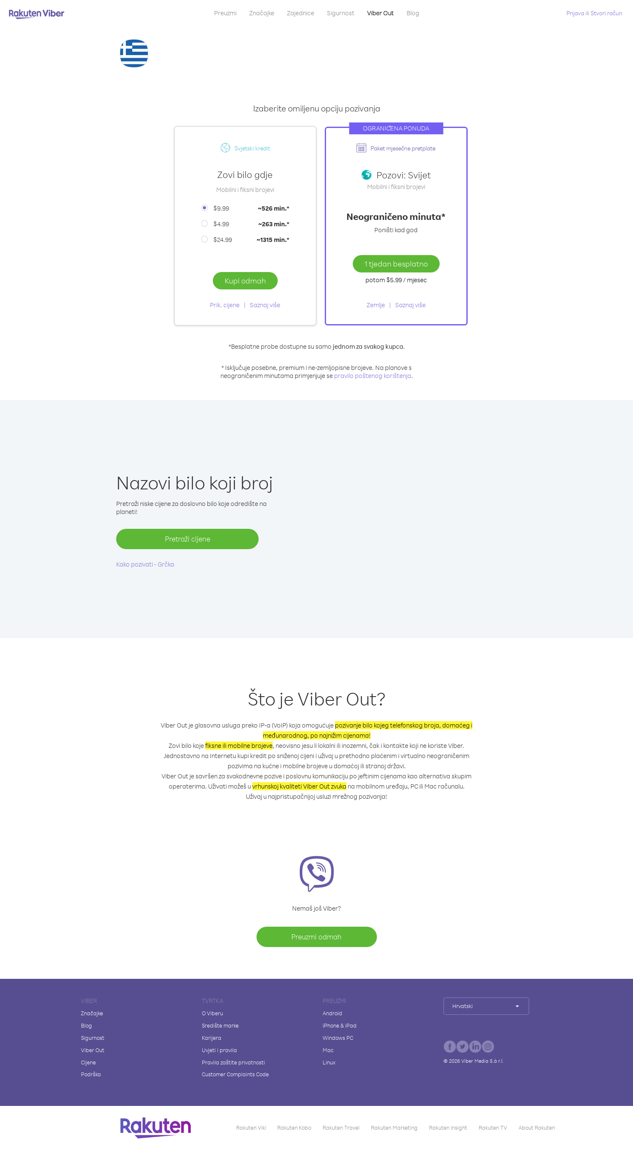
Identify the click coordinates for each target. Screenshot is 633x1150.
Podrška (91, 1074)
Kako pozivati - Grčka (145, 564)
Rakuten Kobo (294, 1127)
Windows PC (338, 1037)
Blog (413, 13)
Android (332, 1013)
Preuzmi (225, 13)
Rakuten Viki (251, 1127)
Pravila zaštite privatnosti (233, 1062)
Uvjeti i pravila (219, 1050)
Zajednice (300, 13)
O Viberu (212, 1013)
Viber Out (380, 13)
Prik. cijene (225, 305)
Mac (328, 1050)
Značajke (261, 13)
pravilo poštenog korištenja (372, 376)
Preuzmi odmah (316, 936)
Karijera (211, 1037)
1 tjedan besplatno (396, 263)
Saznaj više (265, 305)
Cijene (88, 1062)
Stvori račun (606, 13)
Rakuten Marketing (394, 1127)
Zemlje (376, 305)
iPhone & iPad (340, 1025)
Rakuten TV (493, 1127)
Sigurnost (340, 13)
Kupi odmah (245, 280)
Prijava (575, 13)
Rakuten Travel (341, 1127)
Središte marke (220, 1025)
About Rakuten (537, 1127)
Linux (329, 1062)
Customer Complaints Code (235, 1074)
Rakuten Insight (448, 1127)
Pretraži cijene (187, 538)
